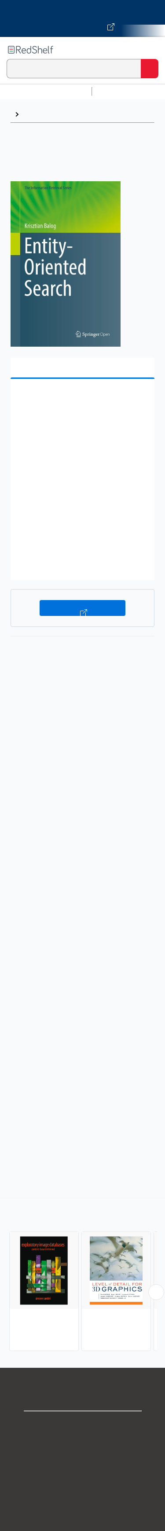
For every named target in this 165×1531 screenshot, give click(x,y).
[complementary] (82, 1275)
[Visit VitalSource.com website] (82, 18)
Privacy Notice (82, 1464)
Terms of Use (82, 1483)
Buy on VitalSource (82, 608)
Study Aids (119, 91)
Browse (35, 114)
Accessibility (83, 1522)
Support (83, 1444)
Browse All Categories (46, 91)
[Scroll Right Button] (156, 1292)
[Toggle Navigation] (149, 49)
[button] (81, 399)
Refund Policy (83, 1502)
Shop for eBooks (83, 1425)
